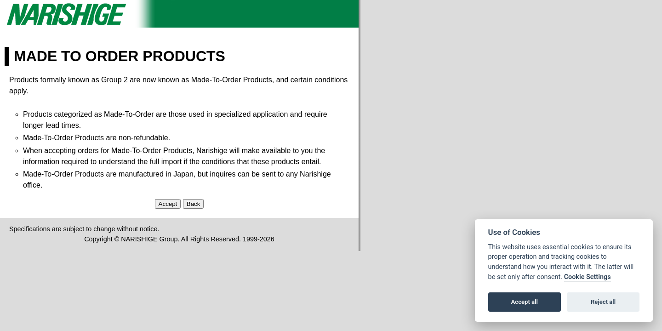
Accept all (524, 301)
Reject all (603, 301)
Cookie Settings (587, 277)
